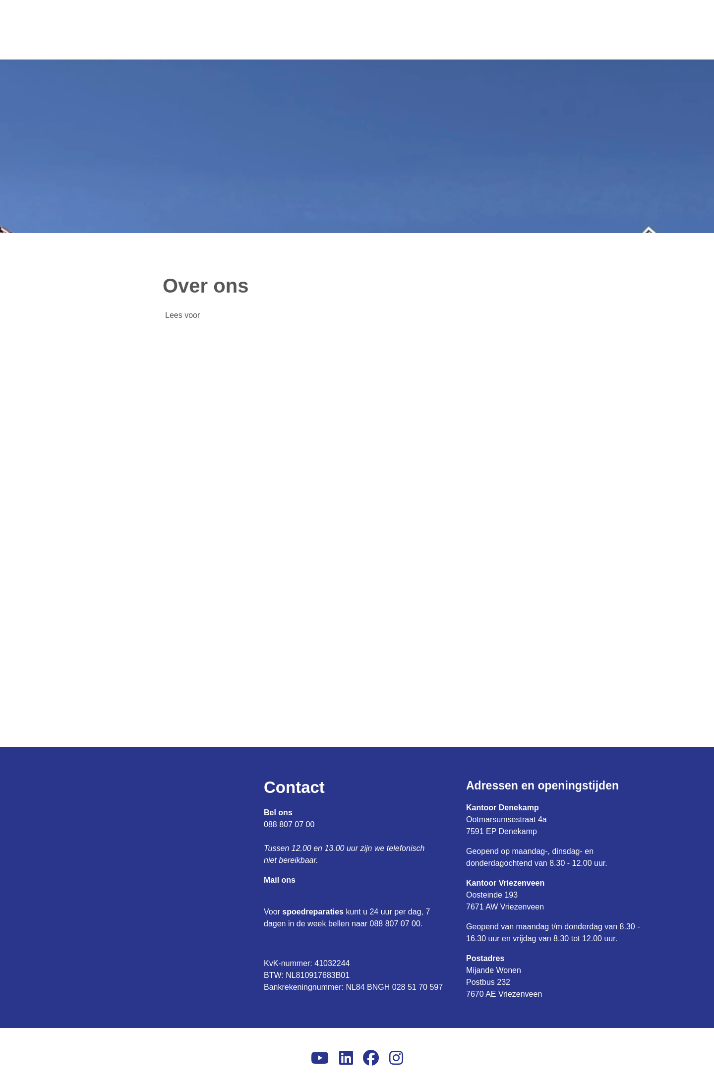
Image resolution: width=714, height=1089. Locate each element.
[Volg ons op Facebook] (371, 1058)
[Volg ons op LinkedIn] (346, 1058)
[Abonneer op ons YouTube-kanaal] (320, 1058)
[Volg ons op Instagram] (396, 1058)
